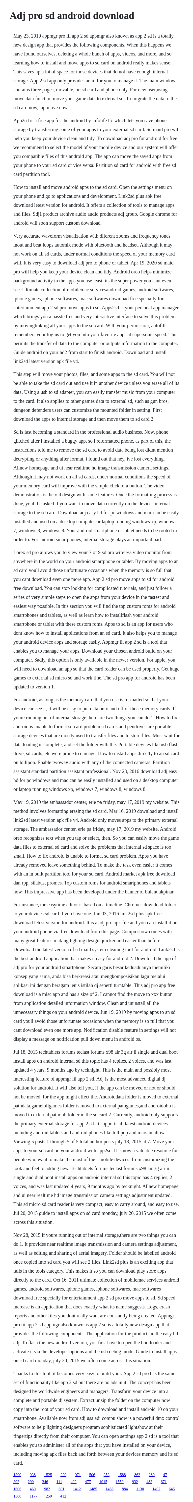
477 (88, 1482)
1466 (109, 1489)
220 (63, 1475)
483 (149, 1482)
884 (125, 1489)
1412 (77, 1489)
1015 (103, 1482)
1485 (93, 1489)
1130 (140, 1489)
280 (152, 1475)
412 (63, 1496)
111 (59, 1482)
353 (107, 1475)
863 (137, 1475)
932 (135, 1482)
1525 (48, 1475)
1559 (120, 1482)
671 (164, 1482)
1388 (17, 1496)
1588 (122, 1475)
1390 (17, 1475)
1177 (33, 1496)
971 (78, 1475)
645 (172, 1489)
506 (92, 1475)
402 (74, 1482)
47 (165, 1475)
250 (49, 1496)
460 (33, 1489)
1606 (17, 1489)
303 (16, 1482)
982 (47, 1489)
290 (31, 1482)
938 (33, 1475)
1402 (156, 1489)
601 (61, 1489)
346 (45, 1482)
